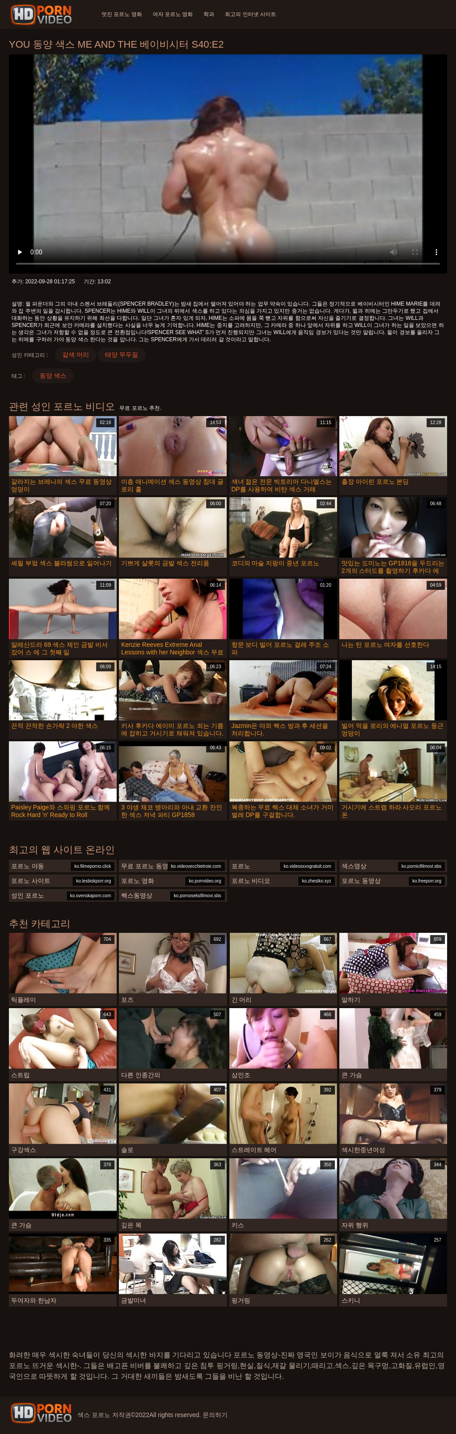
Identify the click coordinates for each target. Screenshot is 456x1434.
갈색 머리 (75, 354)
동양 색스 (53, 375)
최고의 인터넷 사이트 (250, 14)
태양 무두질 (121, 354)
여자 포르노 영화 (173, 14)
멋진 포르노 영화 (122, 14)
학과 (209, 14)
